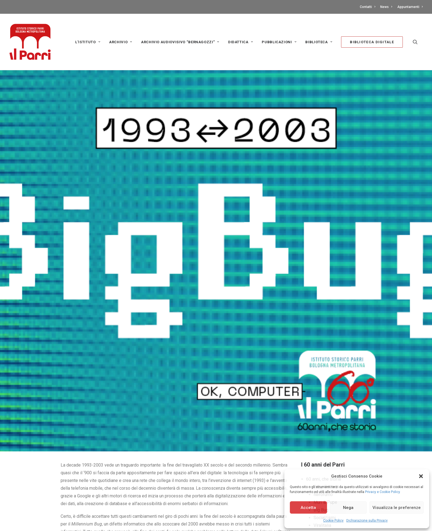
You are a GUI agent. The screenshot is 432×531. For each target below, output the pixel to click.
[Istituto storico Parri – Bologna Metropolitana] (30, 42)
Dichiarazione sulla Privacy (367, 520)
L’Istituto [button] (87, 42)
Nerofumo (323, 434)
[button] (421, 476)
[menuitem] (368, 7)
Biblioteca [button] (318, 42)
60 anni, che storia (323, 419)
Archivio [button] (120, 42)
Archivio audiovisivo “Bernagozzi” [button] (180, 42)
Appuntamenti (410, 7)
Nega (348, 507)
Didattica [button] (240, 42)
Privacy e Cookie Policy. (383, 492)
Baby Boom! (325, 426)
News (386, 7)
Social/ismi (325, 457)
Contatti (367, 7)
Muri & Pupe (325, 442)
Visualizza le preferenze (396, 507)
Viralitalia (322, 465)
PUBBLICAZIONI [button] (279, 42)
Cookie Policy (333, 520)
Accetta (308, 507)
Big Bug (321, 450)
